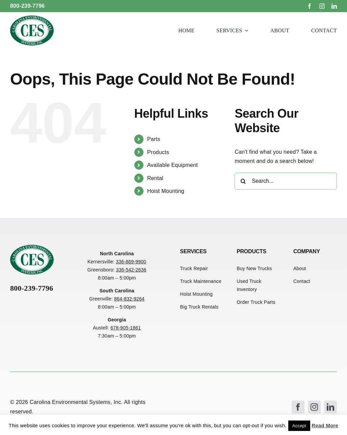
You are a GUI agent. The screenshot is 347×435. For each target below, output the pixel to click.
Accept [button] (299, 425)
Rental (155, 178)
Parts (153, 139)
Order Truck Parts (256, 302)
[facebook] (309, 6)
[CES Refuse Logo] (32, 18)
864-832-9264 (129, 298)
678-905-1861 (125, 327)
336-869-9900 (131, 261)
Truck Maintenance (200, 281)
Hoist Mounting (165, 191)
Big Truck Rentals (199, 307)
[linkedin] (334, 6)
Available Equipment (172, 165)
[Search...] (286, 181)
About (299, 268)
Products (158, 152)
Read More (325, 425)
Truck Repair (194, 268)
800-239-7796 (27, 6)
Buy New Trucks (254, 268)
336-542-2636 (131, 269)
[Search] (243, 181)
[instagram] (322, 6)
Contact (301, 281)
